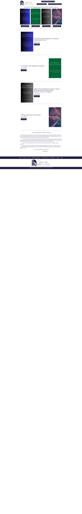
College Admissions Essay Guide (31, 115)
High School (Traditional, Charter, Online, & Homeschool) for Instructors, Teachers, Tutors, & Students (47, 90)
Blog (57, 7)
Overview (28, 7)
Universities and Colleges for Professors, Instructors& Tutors (46, 39)
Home (25, 7)
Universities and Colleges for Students (33, 66)
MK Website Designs (50, 167)
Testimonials (50, 7)
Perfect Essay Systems (37, 7)
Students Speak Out (44, 7)
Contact (54, 7)
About (31, 7)
